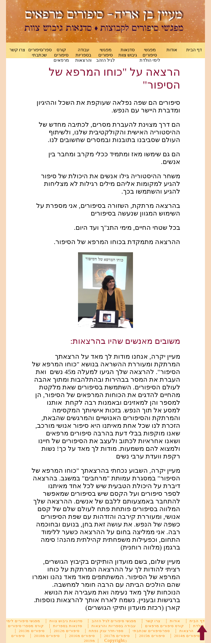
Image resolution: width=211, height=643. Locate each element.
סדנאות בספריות (67, 626)
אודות (171, 49)
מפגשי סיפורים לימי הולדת (150, 55)
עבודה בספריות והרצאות (83, 55)
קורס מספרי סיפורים (26, 626)
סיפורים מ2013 (31, 631)
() (126, 640)
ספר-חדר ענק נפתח (106, 631)
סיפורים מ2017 (117, 636)
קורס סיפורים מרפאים (61, 55)
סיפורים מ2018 (47, 636)
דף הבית (194, 49)
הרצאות (186, 631)
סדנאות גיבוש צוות (65, 621)
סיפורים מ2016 (82, 636)
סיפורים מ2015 (152, 636)
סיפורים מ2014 (187, 636)
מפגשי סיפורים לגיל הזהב (105, 55)
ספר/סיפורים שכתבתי (151, 631)
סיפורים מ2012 (66, 631)
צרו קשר (17, 49)
